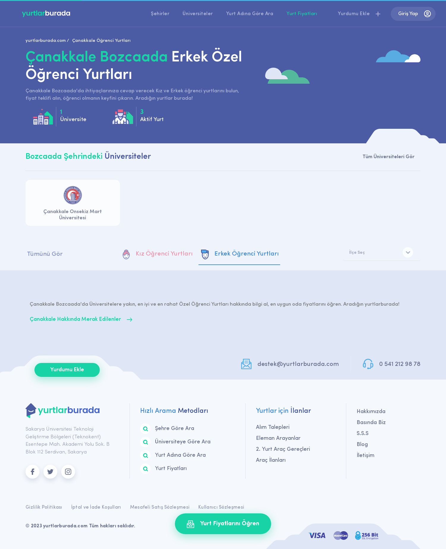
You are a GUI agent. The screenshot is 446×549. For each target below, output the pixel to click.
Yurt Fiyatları (302, 14)
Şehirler (160, 14)
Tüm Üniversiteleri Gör (389, 156)
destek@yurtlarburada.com (298, 364)
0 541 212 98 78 (399, 364)
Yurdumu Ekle (67, 370)
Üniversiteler (198, 14)
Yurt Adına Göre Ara (249, 14)
